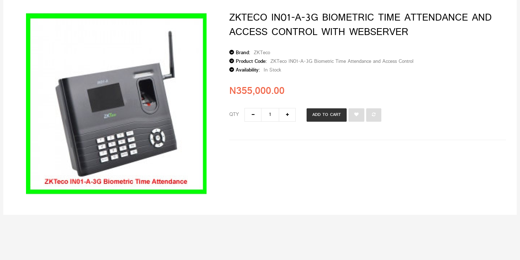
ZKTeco (262, 53)
